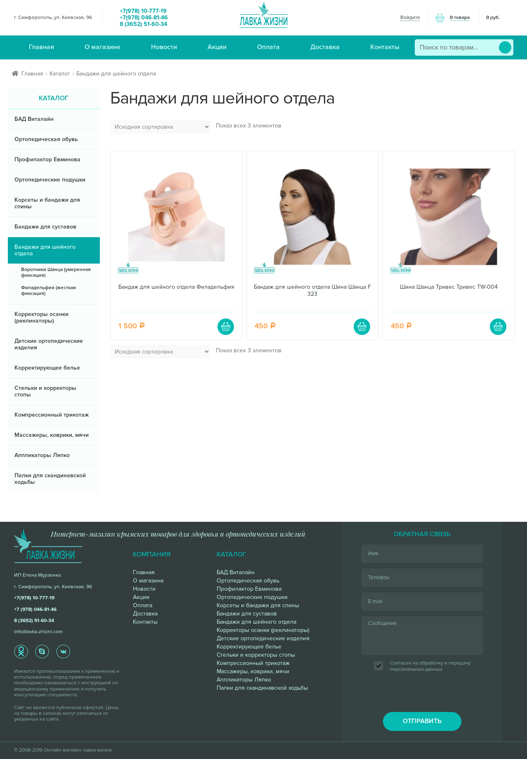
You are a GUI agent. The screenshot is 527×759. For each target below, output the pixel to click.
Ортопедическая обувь (46, 139)
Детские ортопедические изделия (48, 344)
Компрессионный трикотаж (51, 414)
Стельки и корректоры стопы (45, 391)
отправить (422, 721)
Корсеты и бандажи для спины (47, 203)
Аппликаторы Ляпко (42, 455)
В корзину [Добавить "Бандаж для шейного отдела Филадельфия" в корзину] (225, 326)
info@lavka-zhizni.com (38, 632)
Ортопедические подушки (49, 179)
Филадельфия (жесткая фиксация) (48, 291)
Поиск (505, 47)
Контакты (384, 47)
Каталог (60, 73)
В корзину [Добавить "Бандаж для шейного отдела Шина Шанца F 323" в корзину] (362, 326)
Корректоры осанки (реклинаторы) (41, 317)
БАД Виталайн (34, 119)
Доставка (325, 47)
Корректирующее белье (47, 367)
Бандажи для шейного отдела (45, 250)
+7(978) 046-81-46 (144, 17)
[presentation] (422, 692)
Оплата (268, 47)
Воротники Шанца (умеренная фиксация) (56, 272)
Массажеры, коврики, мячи (51, 434)
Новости (164, 47)
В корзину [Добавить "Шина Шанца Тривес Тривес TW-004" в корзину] (498, 326)
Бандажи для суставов (45, 226)
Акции (217, 47)
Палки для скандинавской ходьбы (50, 479)
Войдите (410, 17)
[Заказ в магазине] (160, 127)
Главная (41, 47)
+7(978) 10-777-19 (143, 11)
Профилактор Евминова (47, 159)
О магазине (103, 47)
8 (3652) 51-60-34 (143, 24)
